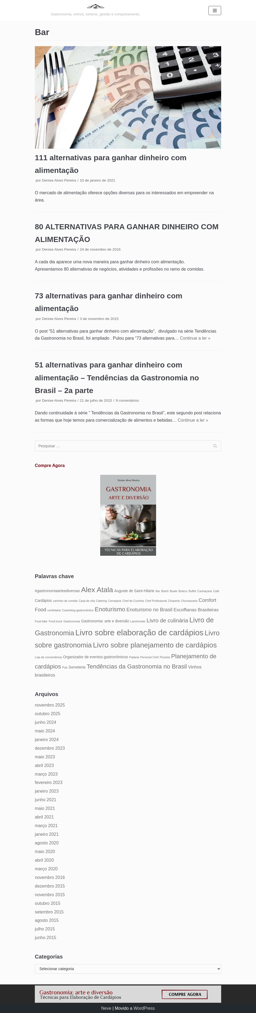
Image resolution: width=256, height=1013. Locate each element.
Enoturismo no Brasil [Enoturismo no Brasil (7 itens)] (149, 609)
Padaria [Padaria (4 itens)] (134, 657)
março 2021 (46, 825)
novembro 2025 (50, 705)
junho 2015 (45, 937)
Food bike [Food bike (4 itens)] (41, 621)
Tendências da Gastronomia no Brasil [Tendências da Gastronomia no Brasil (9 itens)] (137, 666)
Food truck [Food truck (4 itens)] (55, 621)
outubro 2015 (47, 903)
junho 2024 (45, 722)
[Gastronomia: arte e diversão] (95, 11)
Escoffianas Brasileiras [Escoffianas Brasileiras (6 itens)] (196, 609)
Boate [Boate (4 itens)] (173, 591)
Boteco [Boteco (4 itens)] (182, 591)
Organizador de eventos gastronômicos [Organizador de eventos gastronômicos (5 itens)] (95, 657)
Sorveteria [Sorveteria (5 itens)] (77, 667)
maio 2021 (45, 808)
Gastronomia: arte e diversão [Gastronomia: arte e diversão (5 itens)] (105, 621)
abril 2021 (44, 817)
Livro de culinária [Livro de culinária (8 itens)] (167, 620)
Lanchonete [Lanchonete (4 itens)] (138, 621)
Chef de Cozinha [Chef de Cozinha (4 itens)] (133, 600)
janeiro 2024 (47, 739)
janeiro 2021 (47, 834)
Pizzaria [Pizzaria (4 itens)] (165, 657)
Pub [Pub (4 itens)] (64, 667)
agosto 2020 (47, 843)
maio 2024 (45, 731)
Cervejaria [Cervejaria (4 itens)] (114, 600)
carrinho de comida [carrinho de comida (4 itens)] (65, 600)
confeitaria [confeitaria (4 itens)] (53, 610)
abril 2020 (44, 860)
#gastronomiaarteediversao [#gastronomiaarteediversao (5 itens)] (57, 591)
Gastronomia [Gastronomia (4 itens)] (71, 621)
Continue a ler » (195, 338)
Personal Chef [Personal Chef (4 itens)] (149, 657)
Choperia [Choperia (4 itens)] (174, 600)
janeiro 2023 (47, 791)
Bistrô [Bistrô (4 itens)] (165, 591)
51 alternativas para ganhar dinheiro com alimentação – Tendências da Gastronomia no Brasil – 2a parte (117, 377)
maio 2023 (45, 757)
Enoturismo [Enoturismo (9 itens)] (110, 609)
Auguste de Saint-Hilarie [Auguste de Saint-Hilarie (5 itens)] (134, 591)
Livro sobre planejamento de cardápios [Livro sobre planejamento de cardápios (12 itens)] (155, 645)
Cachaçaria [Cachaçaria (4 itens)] (204, 591)
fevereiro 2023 (48, 782)
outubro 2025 (47, 713)
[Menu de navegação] (214, 10)
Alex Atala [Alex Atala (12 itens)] (97, 590)
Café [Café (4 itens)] (216, 591)
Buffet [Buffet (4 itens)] (192, 591)
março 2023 (46, 774)
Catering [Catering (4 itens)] (101, 600)
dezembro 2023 (50, 748)
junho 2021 (45, 799)
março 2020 (46, 869)
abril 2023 (44, 765)
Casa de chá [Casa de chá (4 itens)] (87, 600)
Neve (106, 1008)
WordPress (144, 1008)
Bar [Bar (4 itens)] (158, 591)
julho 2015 (45, 929)
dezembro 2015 (50, 886)
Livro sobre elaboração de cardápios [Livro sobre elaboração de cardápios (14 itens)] (139, 632)
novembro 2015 (50, 894)
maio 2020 (45, 851)
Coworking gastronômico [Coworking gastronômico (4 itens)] (77, 610)
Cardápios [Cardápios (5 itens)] (43, 601)
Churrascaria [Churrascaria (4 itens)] (189, 600)
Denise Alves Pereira (59, 180)
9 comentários (127, 400)
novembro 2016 (50, 877)
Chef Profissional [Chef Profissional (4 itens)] (156, 600)
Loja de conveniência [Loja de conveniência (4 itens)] (48, 657)
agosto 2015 (47, 920)
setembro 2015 (49, 912)
